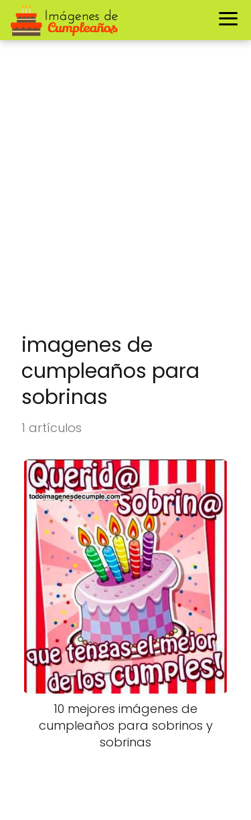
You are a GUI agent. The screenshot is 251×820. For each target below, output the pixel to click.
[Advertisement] (125, 193)
